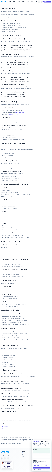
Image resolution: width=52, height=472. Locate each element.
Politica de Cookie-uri (43, 469)
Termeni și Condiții (6, 435)
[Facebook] (2, 458)
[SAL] (7, 463)
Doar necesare (36, 465)
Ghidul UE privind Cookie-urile (8, 431)
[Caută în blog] (39, 2)
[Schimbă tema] (42, 2)
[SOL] (7, 467)
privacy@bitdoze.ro (9, 414)
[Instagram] (8, 458)
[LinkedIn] (5, 458)
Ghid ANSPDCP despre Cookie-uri (9, 426)
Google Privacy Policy (19, 112)
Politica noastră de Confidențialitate (9, 433)
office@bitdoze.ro (13, 416)
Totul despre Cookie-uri (7, 428)
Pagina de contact (14, 418)
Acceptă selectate (41, 467)
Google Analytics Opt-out (13, 114)
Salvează (46, 465)
